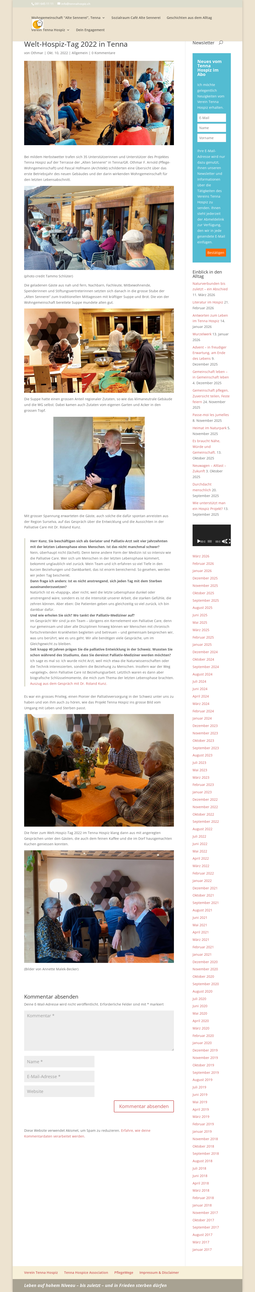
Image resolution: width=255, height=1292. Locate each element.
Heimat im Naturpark (210, 428)
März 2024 (201, 703)
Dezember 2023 (205, 725)
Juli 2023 (199, 762)
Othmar (37, 53)
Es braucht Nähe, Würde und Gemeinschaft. (206, 447)
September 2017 (206, 1227)
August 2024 (202, 674)
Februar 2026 (203, 563)
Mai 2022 (200, 851)
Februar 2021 (203, 947)
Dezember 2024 (205, 652)
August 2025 (202, 607)
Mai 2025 (200, 622)
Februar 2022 (203, 873)
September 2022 (206, 821)
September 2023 (206, 748)
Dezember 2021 (205, 888)
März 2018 (201, 1190)
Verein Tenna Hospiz (48, 30)
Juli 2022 (199, 836)
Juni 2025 (200, 615)
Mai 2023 (200, 770)
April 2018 (201, 1183)
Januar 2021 (202, 954)
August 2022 (202, 829)
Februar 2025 (203, 637)
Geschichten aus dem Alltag (189, 18)
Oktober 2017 (203, 1220)
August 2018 (202, 1161)
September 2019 (206, 1072)
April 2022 (201, 858)
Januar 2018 (202, 1205)
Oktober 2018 (203, 1146)
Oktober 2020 (203, 976)
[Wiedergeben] (198, 541)
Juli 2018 (199, 1168)
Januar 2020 (202, 1042)
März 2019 (201, 1116)
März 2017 (201, 1242)
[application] (212, 535)
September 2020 (206, 984)
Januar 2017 (202, 1249)
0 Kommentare (103, 53)
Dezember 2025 (205, 578)
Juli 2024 (199, 681)
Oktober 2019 (203, 1065)
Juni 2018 (200, 1175)
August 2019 (202, 1079)
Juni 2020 (200, 1006)
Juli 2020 (199, 998)
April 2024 (201, 696)
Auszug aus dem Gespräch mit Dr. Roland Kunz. (68, 683)
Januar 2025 (202, 644)
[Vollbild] (228, 541)
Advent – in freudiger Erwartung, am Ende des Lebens (210, 353)
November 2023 (205, 733)
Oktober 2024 (203, 659)
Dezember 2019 (205, 1050)
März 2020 (201, 1028)
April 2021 (201, 932)
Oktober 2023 (203, 740)
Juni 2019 (200, 1094)
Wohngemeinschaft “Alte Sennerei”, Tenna (65, 18)
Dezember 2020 (205, 962)
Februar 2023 (203, 784)
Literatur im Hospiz (208, 302)
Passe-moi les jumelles (211, 414)
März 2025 (201, 630)
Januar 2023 (202, 792)
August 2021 (202, 910)
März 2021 (201, 939)
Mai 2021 (200, 925)
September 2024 (206, 666)
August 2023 (202, 755)
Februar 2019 (203, 1124)
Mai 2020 (200, 1013)
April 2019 (201, 1109)
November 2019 (205, 1057)
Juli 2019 (199, 1087)
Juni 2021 (200, 917)
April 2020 (201, 1020)
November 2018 (205, 1139)
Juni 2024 (200, 688)
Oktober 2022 (203, 814)
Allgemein (80, 53)
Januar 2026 (202, 570)
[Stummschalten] (224, 541)
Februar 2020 (203, 1035)
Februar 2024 (203, 711)
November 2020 (205, 969)
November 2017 (205, 1212)
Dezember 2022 (205, 799)
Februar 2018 (203, 1197)
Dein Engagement (90, 30)
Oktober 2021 (203, 895)
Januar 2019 (202, 1131)
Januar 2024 (202, 718)
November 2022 (205, 807)
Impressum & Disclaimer (159, 1272)
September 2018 (206, 1153)
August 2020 (202, 991)
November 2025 (205, 585)
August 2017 (202, 1234)
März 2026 (201, 556)
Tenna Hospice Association (86, 1272)
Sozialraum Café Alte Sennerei (136, 18)
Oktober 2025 (203, 593)
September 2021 (206, 902)
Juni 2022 (200, 843)
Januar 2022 (202, 880)
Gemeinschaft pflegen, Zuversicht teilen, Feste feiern (211, 396)
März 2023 (201, 777)
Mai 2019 (200, 1102)
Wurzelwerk (202, 334)
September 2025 (206, 600)
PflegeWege (123, 1272)
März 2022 (201, 865)
